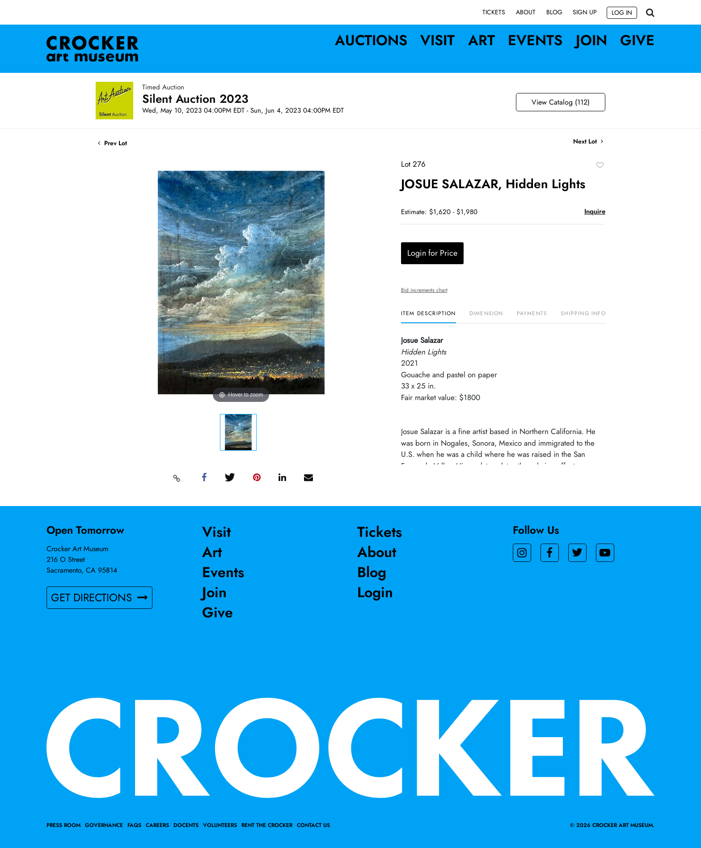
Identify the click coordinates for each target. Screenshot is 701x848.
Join (591, 40)
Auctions (371, 40)
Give (637, 40)
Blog (554, 12)
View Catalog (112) (561, 102)
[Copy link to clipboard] (177, 478)
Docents (185, 825)
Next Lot (588, 141)
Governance (104, 825)
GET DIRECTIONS (99, 597)
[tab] (428, 316)
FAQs (134, 825)
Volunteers (220, 825)
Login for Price (432, 253)
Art (481, 40)
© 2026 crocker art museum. (612, 825)
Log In (622, 12)
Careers (157, 825)
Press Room (63, 825)
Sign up (585, 12)
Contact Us (313, 825)
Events (535, 40)
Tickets (493, 12)
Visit (437, 40)
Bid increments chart (424, 290)
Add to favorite (600, 165)
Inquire (594, 211)
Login (375, 592)
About (526, 12)
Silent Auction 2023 (195, 98)
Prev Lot (112, 143)
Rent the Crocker (266, 825)
